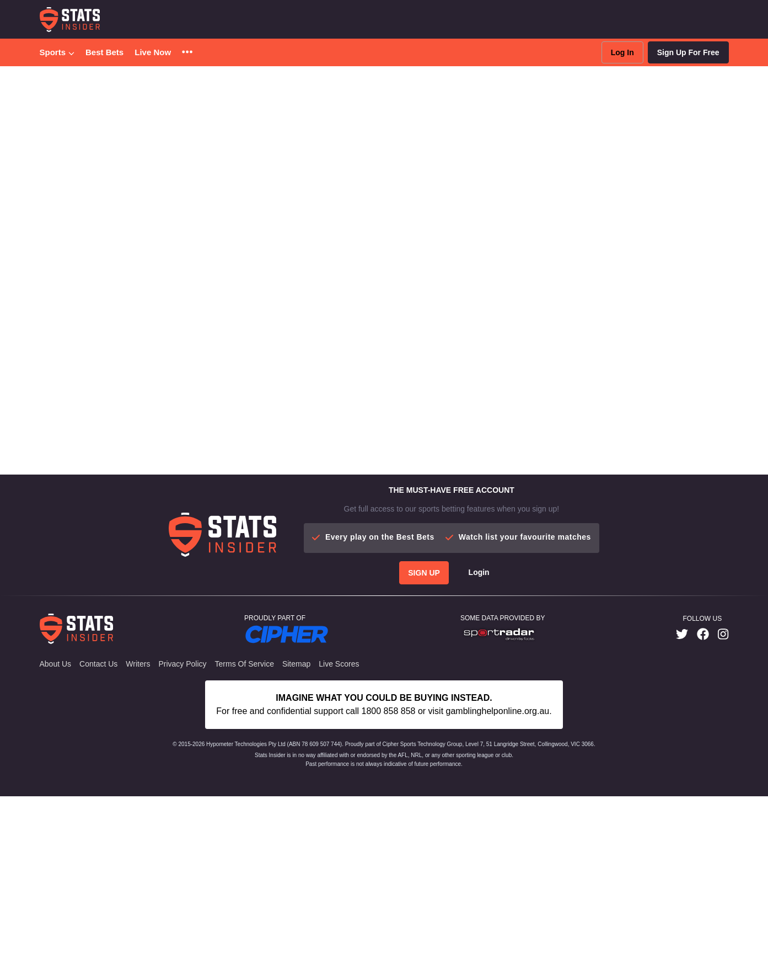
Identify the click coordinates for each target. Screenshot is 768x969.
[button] (187, 53)
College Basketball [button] (97, 82)
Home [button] (48, 82)
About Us (56, 836)
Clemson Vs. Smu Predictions (229, 82)
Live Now (153, 52)
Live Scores (339, 836)
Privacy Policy (182, 836)
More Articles (293, 360)
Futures (162, 125)
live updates (473, 185)
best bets (355, 185)
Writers (138, 836)
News (199, 125)
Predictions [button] (153, 82)
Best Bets (104, 52)
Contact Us (98, 836)
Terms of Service (244, 836)
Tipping (235, 125)
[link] (682, 807)
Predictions (64, 125)
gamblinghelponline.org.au (498, 883)
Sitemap (296, 836)
